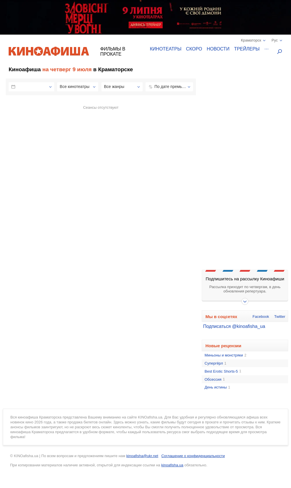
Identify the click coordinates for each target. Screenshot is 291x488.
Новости (218, 48)
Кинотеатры (165, 48)
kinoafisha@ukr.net (142, 456)
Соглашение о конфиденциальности (193, 456)
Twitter (279, 316)
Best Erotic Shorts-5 (223, 371)
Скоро (194, 48)
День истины (217, 387)
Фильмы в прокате (112, 51)
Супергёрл (215, 363)
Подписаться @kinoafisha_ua (234, 326)
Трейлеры (247, 48)
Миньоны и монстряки (225, 355)
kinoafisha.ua (172, 465)
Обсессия (215, 379)
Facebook (261, 316)
